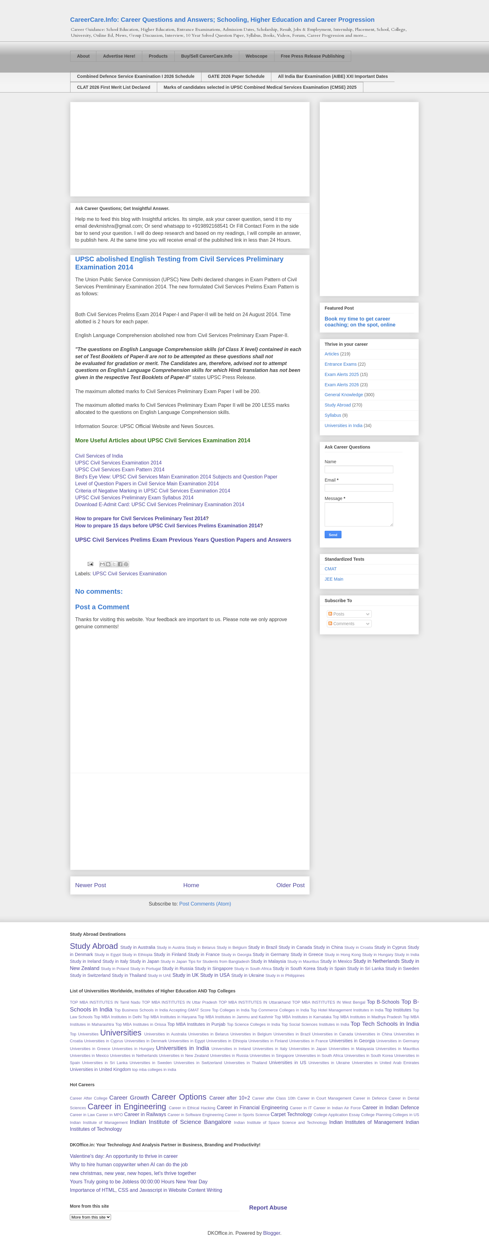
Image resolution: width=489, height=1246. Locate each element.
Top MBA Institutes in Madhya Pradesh (367, 1017)
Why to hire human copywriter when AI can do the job (129, 1164)
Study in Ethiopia (137, 954)
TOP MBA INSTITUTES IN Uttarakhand (254, 1002)
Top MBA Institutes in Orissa (140, 1024)
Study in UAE (159, 975)
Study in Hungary (377, 954)
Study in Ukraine (247, 975)
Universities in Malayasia (351, 1048)
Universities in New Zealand (184, 1055)
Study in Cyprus (390, 947)
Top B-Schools (383, 1002)
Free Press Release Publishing (313, 56)
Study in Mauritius (303, 961)
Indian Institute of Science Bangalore (180, 1122)
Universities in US (287, 1062)
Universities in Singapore (272, 1055)
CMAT (331, 568)
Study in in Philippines (284, 975)
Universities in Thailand (245, 1062)
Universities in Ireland (231, 1048)
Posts (336, 613)
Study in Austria (171, 947)
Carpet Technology (291, 1114)
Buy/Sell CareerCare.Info (206, 56)
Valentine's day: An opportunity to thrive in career (124, 1156)
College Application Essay (337, 1114)
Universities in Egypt (186, 1041)
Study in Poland (115, 968)
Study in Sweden (402, 968)
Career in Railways (145, 1114)
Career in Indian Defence (390, 1107)
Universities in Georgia (352, 1040)
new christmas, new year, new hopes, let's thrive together (133, 1173)
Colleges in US (406, 1114)
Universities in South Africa (319, 1055)
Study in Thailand (129, 975)
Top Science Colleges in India (253, 1024)
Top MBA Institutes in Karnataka (303, 1017)
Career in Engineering (127, 1106)
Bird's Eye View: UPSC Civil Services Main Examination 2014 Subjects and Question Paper (176, 476)
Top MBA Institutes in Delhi (118, 1017)
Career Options (179, 1096)
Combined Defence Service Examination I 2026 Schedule (136, 76)
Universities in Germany (397, 1041)
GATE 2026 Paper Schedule (236, 76)
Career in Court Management (324, 1098)
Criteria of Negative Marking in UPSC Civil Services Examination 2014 (152, 490)
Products (158, 56)
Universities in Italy (270, 1048)
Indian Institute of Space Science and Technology (280, 1122)
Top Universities (84, 1034)
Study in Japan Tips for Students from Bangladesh (205, 961)
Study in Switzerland (90, 975)
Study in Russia (177, 968)
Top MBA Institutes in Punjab (196, 1024)
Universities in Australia (165, 1034)
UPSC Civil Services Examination (130, 573)
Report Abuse (268, 1207)
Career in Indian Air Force (337, 1108)
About (83, 56)
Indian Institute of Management (99, 1122)
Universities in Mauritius (397, 1048)
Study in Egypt (107, 954)
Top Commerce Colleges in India (280, 1010)
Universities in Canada (332, 1034)
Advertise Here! (119, 56)
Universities (120, 1032)
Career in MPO (109, 1114)
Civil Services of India (99, 456)
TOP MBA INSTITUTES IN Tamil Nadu (105, 1002)
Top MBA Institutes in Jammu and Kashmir (235, 1017)
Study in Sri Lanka (365, 968)
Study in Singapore (214, 968)
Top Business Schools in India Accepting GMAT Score (162, 1010)
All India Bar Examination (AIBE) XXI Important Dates (333, 76)
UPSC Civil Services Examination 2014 (118, 462)
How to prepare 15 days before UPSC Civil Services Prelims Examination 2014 (167, 525)
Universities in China (373, 1034)
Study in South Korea (294, 968)
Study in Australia (137, 947)
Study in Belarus (200, 947)
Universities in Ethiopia (226, 1041)
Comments (341, 623)
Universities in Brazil (292, 1034)
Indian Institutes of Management (366, 1122)
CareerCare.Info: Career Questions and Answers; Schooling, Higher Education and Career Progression (222, 19)
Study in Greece (307, 954)
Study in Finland (170, 954)
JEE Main (334, 579)
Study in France (204, 954)
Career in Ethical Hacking (192, 1108)
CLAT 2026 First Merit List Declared (113, 87)
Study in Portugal (145, 968)
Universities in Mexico (89, 1055)
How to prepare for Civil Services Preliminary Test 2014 (140, 518)
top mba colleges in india (154, 1069)
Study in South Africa (253, 968)
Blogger (271, 1233)
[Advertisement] (190, 148)
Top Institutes (398, 1009)
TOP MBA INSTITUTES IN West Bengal (329, 1002)
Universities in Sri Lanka (105, 1062)
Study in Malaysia (268, 961)
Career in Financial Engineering (252, 1107)
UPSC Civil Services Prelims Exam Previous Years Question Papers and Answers (183, 540)
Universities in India (343, 425)
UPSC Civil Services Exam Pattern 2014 (119, 469)
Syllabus (333, 415)
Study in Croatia (358, 947)
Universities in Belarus (208, 1034)
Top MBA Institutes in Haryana (170, 1017)
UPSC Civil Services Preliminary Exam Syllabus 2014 (134, 497)
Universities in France (308, 1041)
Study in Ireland (85, 961)
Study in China (328, 947)
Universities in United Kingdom (100, 1069)
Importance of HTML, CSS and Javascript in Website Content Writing (146, 1190)
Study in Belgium (232, 947)
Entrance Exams (341, 364)
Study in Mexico (336, 961)
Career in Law (82, 1114)
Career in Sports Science (247, 1114)
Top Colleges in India (230, 1010)
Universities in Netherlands (134, 1055)
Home (191, 885)
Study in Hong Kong (343, 954)
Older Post (290, 885)
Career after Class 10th (274, 1098)
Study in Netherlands (376, 961)
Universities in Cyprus (103, 1041)
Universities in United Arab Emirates (385, 1062)
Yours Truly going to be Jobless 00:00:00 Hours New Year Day (138, 1181)
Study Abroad (338, 404)
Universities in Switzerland (198, 1062)
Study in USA (215, 975)
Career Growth (129, 1097)
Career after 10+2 (229, 1098)
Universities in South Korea (368, 1055)
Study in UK (185, 975)
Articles (332, 353)
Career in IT (301, 1108)
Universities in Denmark (145, 1041)
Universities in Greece (90, 1048)
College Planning (376, 1114)
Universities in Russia (229, 1055)
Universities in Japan (308, 1048)
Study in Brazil (262, 947)
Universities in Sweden (150, 1062)
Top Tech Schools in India (385, 1023)
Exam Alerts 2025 (342, 374)
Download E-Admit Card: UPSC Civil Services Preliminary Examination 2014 (159, 504)
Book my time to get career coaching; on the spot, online (360, 321)
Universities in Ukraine (329, 1062)
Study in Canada (295, 947)
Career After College (89, 1098)
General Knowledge (344, 394)
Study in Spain (331, 968)
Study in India (407, 954)
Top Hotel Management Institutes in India (346, 1010)
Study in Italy (115, 961)
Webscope (257, 56)
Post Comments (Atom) (205, 903)
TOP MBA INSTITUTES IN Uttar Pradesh (179, 1002)
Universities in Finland (268, 1041)
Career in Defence (370, 1098)
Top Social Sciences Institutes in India (315, 1024)
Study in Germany (271, 954)
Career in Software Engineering (196, 1114)
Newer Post (90, 885)
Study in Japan (144, 961)
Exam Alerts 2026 (342, 384)
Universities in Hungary (133, 1048)
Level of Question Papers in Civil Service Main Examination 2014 (147, 483)
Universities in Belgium (251, 1034)
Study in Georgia (236, 954)
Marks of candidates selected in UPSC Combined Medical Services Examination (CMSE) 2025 (260, 87)
